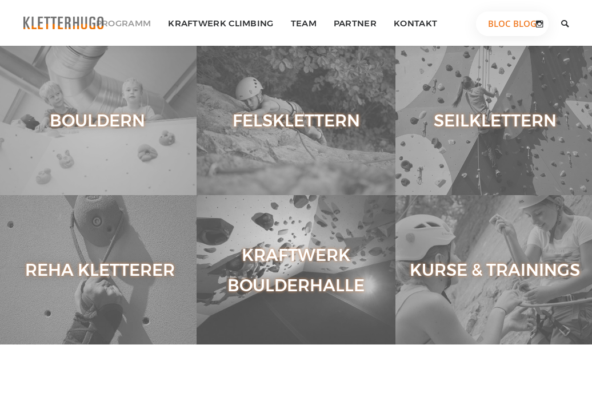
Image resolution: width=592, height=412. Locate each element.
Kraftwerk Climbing (220, 23)
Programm (123, 23)
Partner (355, 23)
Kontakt (415, 23)
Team (304, 23)
